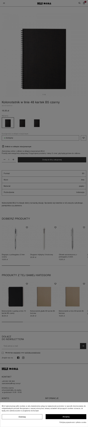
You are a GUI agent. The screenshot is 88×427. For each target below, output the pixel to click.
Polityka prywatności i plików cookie (73, 422)
